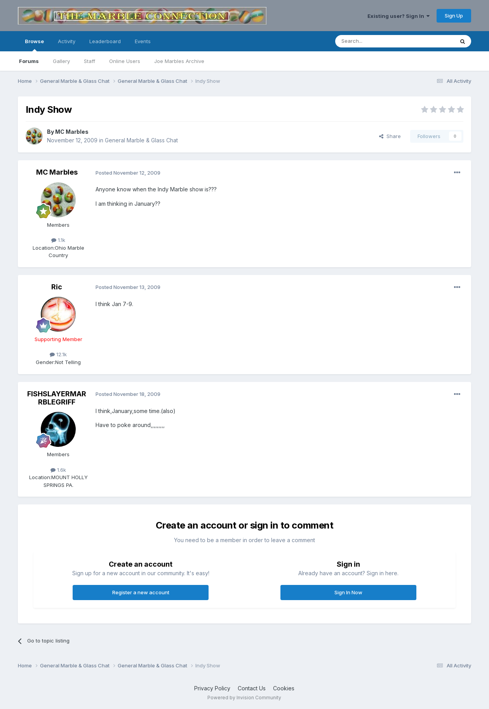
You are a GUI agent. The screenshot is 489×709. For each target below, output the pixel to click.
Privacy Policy (212, 688)
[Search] (374, 41)
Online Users (124, 61)
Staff (89, 61)
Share (390, 136)
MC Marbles (72, 131)
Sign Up (454, 15)
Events (143, 41)
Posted (128, 173)
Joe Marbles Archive (179, 61)
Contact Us (252, 688)
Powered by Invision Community (244, 697)
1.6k (58, 470)
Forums (29, 61)
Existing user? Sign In (398, 16)
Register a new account (140, 592)
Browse (34, 44)
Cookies (283, 688)
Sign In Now (348, 592)
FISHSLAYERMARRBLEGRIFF (56, 398)
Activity (66, 41)
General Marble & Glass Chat (141, 140)
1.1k (58, 240)
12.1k (58, 354)
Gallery (61, 61)
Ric (56, 287)
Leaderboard (105, 41)
